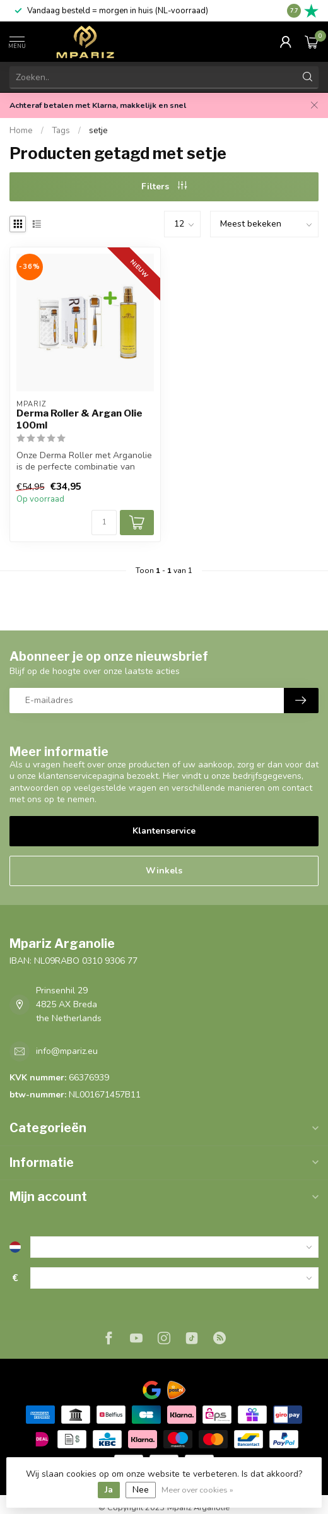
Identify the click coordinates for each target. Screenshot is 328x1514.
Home (21, 130)
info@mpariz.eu (67, 1051)
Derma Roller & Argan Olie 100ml (79, 419)
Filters (164, 186)
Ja (109, 1490)
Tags (61, 130)
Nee (140, 1490)
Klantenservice (164, 831)
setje (98, 130)
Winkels (164, 871)
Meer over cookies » (197, 1489)
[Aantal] (104, 522)
